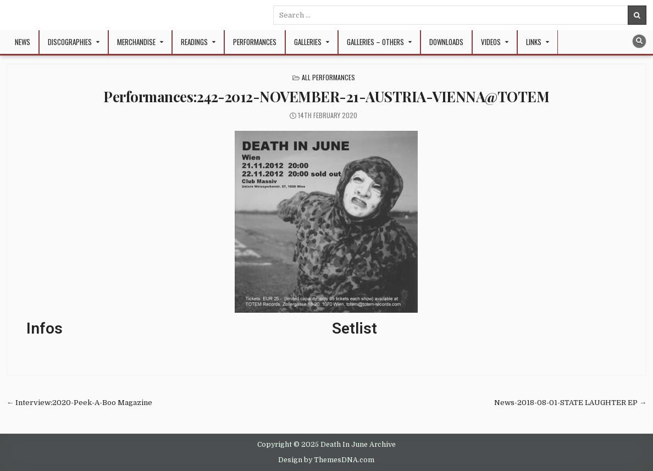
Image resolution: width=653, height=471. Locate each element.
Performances (254, 41)
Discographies (70, 41)
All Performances (328, 77)
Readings (194, 41)
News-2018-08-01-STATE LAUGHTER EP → (570, 402)
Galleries (308, 41)
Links (533, 41)
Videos (491, 41)
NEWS (22, 41)
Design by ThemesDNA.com (326, 460)
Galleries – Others (375, 41)
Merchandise (136, 41)
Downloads (446, 41)
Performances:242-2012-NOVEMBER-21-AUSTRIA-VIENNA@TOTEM (326, 96)
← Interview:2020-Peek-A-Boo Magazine (79, 402)
